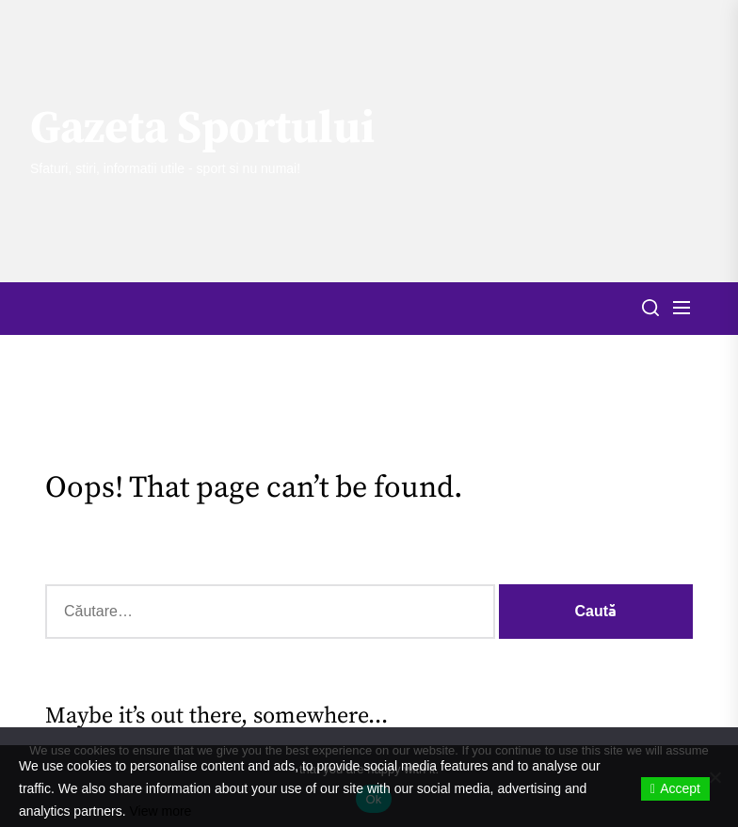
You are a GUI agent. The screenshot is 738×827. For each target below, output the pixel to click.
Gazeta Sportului (202, 130)
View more (161, 811)
